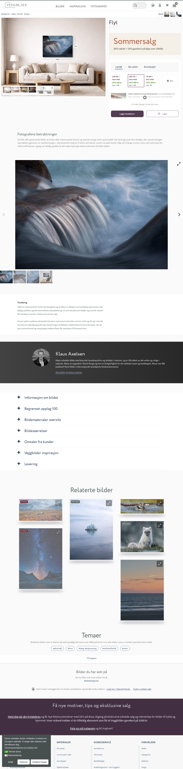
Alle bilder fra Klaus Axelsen (69, 372)
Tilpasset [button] (24, 762)
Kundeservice (102, 742)
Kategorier (5, 14)
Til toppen (91, 658)
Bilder (60, 6)
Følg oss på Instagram (82, 728)
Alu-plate (61, 748)
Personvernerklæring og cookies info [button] (20, 748)
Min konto (98, 754)
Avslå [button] (10, 762)
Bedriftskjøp (99, 761)
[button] (58, 503)
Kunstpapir (61, 761)
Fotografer (99, 6)
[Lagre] (162, 113)
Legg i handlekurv (127, 114)
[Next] (179, 214)
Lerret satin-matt (64, 754)
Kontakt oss (99, 748)
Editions (145, 761)
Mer (170, 81)
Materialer (64, 742)
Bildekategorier (91, 680)
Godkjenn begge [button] (39, 762)
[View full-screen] (179, 164)
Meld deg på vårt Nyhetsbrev (24, 716)
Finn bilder (148, 742)
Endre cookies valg (142, 689)
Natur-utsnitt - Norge (20, 14)
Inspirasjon (78, 6)
